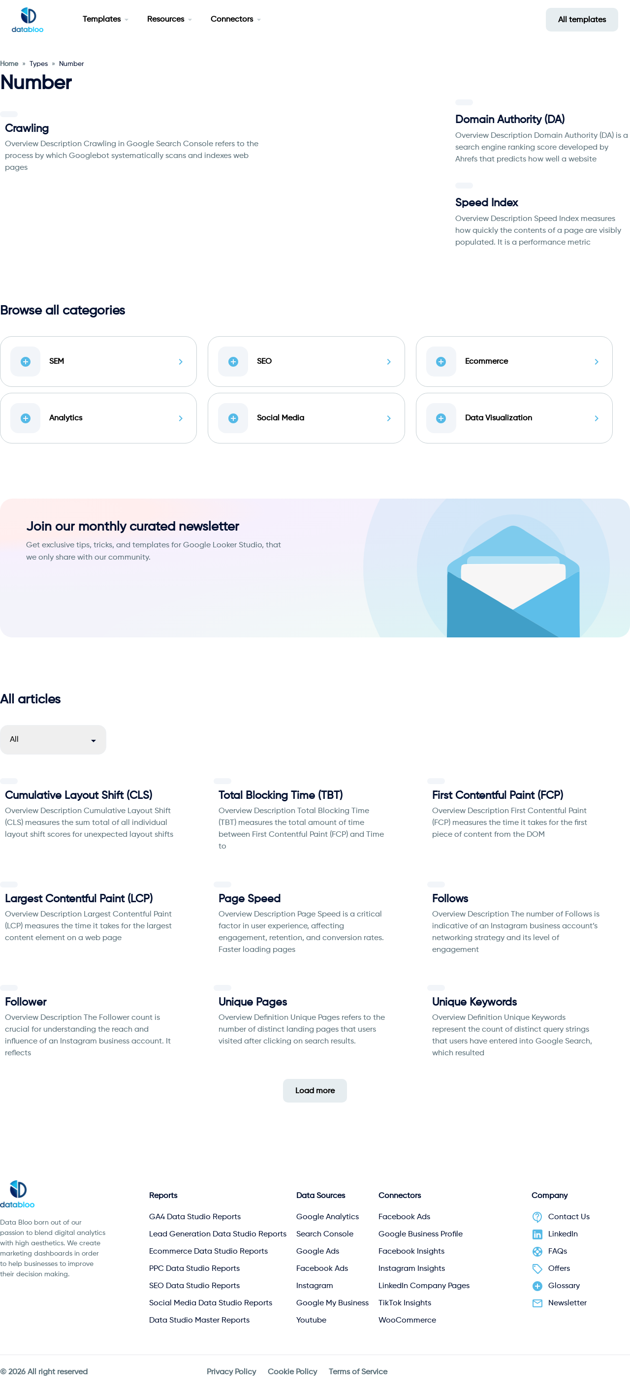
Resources (165, 20)
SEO (306, 362)
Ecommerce (514, 362)
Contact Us (569, 1217)
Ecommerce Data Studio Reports (208, 1252)
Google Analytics (327, 1217)
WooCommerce (407, 1321)
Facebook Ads (322, 1269)
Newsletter (567, 1303)
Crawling (27, 129)
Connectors (232, 20)
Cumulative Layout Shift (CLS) (78, 795)
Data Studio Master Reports (199, 1321)
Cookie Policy (292, 1372)
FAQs (557, 1252)
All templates (582, 20)
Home (9, 64)
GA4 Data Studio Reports (195, 1217)
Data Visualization (514, 418)
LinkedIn (563, 1234)
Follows (450, 899)
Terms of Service (358, 1372)
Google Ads (317, 1252)
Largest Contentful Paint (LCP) (79, 899)
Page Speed (250, 899)
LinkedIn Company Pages (424, 1286)
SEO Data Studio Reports (194, 1286)
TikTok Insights (404, 1303)
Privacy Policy (231, 1372)
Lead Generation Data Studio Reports (217, 1234)
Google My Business (332, 1303)
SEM (98, 362)
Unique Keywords (474, 1002)
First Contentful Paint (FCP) (497, 795)
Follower (25, 1002)
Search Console (324, 1234)
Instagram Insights (411, 1269)
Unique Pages (253, 1002)
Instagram (314, 1286)
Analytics (98, 418)
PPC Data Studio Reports (194, 1269)
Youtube (311, 1321)
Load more (315, 1091)
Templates (102, 20)
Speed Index (486, 203)
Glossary (564, 1286)
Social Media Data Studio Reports (210, 1303)
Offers (559, 1269)
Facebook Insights (411, 1252)
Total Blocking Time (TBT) (281, 795)
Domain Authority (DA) (510, 120)
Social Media (306, 418)
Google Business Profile (420, 1234)
